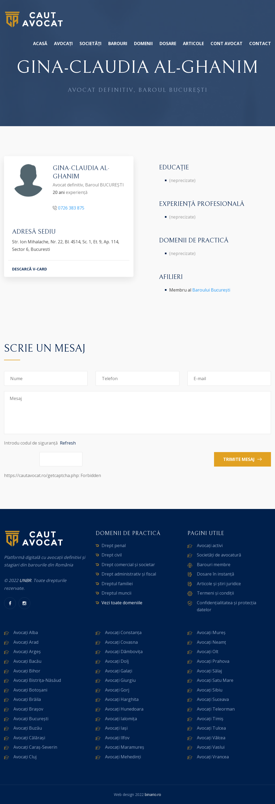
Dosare (168, 43)
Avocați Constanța (123, 632)
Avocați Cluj (25, 757)
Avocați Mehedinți (123, 757)
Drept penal (114, 545)
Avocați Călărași (29, 738)
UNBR (25, 580)
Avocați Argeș (27, 651)
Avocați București (30, 719)
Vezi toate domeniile (122, 603)
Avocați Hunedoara (124, 709)
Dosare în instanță (215, 574)
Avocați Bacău (27, 661)
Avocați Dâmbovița (124, 651)
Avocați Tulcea (211, 728)
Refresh (68, 443)
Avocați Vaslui (211, 747)
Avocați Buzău (27, 728)
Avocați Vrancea (213, 757)
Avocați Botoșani (30, 690)
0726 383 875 (71, 209)
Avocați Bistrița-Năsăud (37, 680)
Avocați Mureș (211, 632)
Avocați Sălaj (209, 671)
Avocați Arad (25, 642)
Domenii (143, 43)
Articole (193, 43)
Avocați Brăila (27, 699)
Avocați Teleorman (216, 709)
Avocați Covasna (121, 642)
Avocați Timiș (210, 719)
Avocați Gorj (117, 690)
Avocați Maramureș (124, 747)
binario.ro (153, 794)
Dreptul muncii (116, 593)
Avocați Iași (116, 728)
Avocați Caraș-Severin (35, 747)
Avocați (63, 43)
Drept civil (112, 555)
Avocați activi (210, 545)
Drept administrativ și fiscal (129, 574)
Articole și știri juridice (219, 584)
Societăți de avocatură (219, 555)
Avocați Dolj (117, 661)
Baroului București (211, 290)
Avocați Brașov (28, 709)
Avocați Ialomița (121, 719)
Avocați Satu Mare (215, 680)
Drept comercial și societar (128, 564)
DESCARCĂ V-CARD (29, 270)
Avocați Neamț (211, 642)
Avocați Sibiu (209, 690)
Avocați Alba (25, 632)
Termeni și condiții (215, 593)
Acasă (40, 43)
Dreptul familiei (117, 584)
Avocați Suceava (213, 699)
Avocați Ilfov (117, 738)
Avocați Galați (118, 671)
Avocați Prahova (213, 661)
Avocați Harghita (122, 699)
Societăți (90, 43)
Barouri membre (213, 564)
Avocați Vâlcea (211, 738)
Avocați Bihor (26, 671)
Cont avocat (227, 43)
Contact (260, 43)
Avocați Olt (207, 651)
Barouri (117, 43)
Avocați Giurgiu (120, 680)
